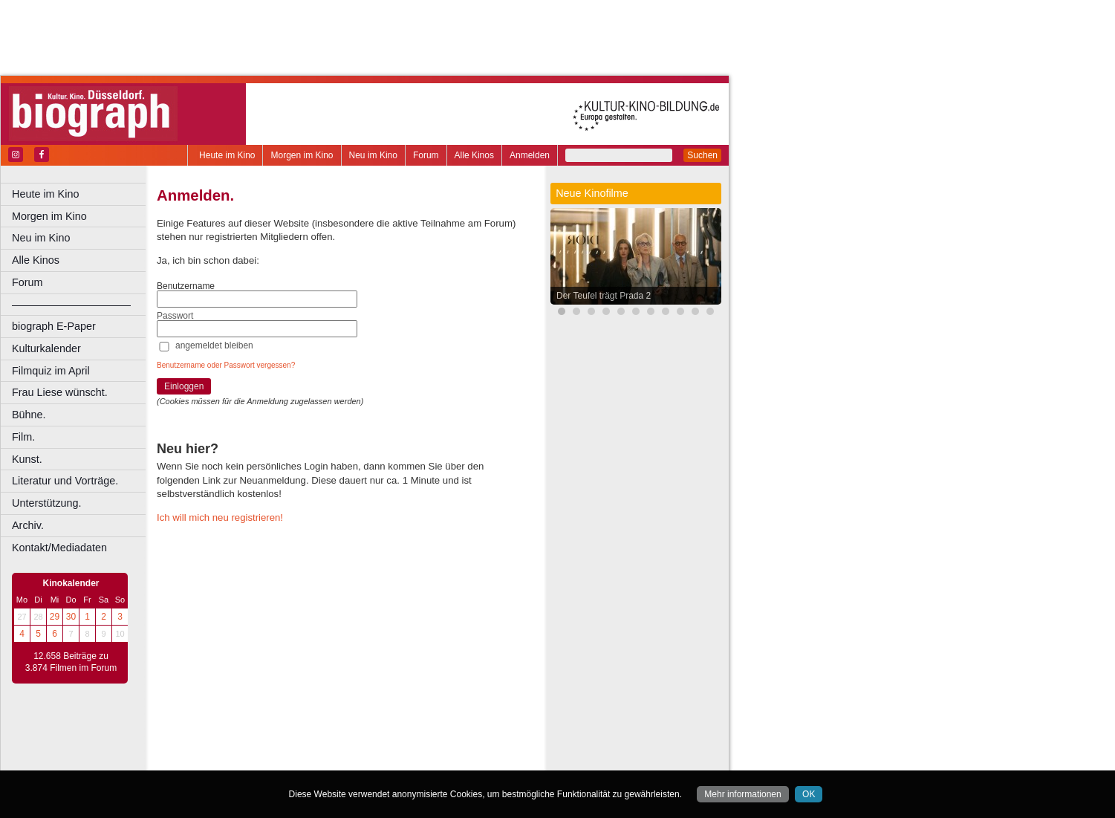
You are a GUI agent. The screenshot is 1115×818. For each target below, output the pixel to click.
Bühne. (29, 415)
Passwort (175, 315)
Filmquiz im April (51, 371)
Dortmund (362, 759)
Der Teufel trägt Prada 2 (603, 295)
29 (54, 616)
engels (298, 746)
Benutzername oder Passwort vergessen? (226, 365)
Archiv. (28, 525)
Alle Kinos (474, 155)
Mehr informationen (742, 794)
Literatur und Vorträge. (65, 481)
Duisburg (452, 759)
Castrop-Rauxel (306, 759)
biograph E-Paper (54, 326)
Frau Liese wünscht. (60, 392)
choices (263, 746)
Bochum (228, 759)
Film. (23, 437)
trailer (342, 746)
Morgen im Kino (301, 155)
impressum (350, 734)
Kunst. (27, 459)
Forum (426, 155)
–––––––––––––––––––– (71, 305)
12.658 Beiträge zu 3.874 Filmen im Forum (71, 662)
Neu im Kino (373, 155)
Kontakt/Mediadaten (59, 548)
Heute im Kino (227, 155)
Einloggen (184, 386)
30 (71, 616)
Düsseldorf (408, 759)
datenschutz (403, 734)
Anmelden (530, 155)
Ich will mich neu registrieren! (220, 517)
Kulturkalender (46, 348)
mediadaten (458, 734)
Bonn (260, 759)
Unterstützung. (47, 503)
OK (808, 794)
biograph (223, 746)
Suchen (702, 155)
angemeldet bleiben (214, 345)
